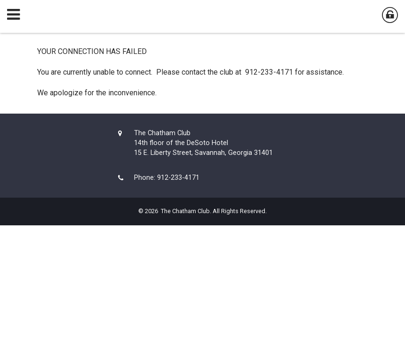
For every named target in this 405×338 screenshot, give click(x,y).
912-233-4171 (178, 178)
